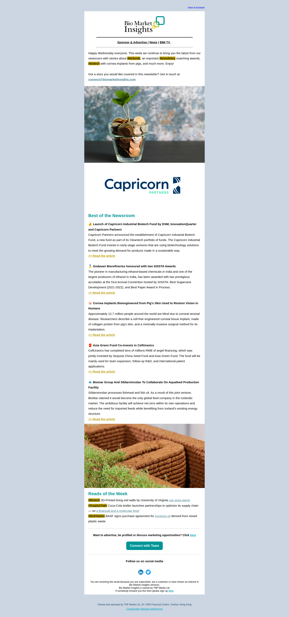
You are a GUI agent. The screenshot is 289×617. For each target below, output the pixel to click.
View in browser (196, 7)
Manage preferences (151, 609)
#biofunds (133, 58)
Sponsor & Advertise (132, 42)
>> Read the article (101, 255)
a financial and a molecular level (117, 510)
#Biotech (94, 500)
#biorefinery (167, 58)
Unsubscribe (133, 609)
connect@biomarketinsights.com (112, 79)
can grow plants (179, 500)
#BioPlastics (96, 516)
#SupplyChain (97, 505)
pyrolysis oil (163, 516)
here (193, 535)
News (153, 42)
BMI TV (165, 42)
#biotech (94, 63)
